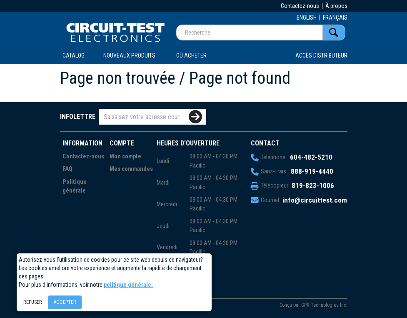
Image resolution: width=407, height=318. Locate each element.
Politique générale (74, 186)
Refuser (32, 302)
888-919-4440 (312, 171)
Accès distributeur (321, 55)
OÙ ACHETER (191, 55)
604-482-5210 (311, 157)
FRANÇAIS (335, 17)
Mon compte (125, 156)
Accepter (64, 302)
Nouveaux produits (129, 55)
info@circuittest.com (314, 200)
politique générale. (128, 284)
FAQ (67, 169)
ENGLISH (307, 17)
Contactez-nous (300, 6)
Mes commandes (131, 169)
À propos (336, 6)
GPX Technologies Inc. (324, 305)
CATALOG (73, 55)
